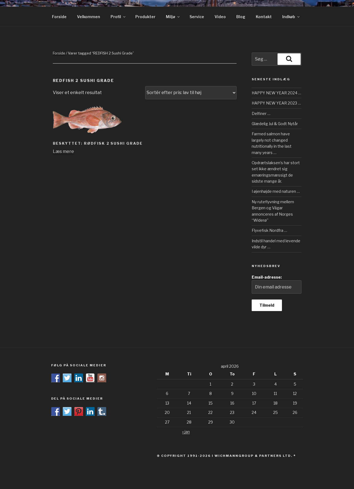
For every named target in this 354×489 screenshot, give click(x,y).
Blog (240, 16)
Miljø (173, 16)
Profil (118, 16)
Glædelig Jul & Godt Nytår (275, 123)
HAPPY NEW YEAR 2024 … (276, 92)
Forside (59, 16)
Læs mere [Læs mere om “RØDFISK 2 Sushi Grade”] (63, 151)
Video (220, 16)
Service (197, 16)
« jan (186, 431)
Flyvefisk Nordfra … (269, 230)
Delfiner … (261, 113)
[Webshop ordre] (191, 92)
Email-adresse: (276, 284)
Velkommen (88, 16)
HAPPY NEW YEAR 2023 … (276, 103)
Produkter (145, 16)
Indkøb (291, 16)
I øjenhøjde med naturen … (276, 191)
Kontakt (264, 16)
